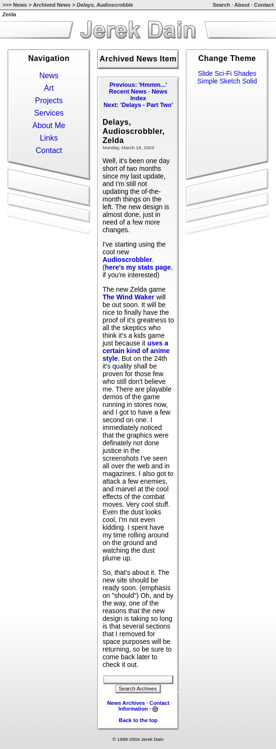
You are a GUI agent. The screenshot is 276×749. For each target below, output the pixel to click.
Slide (205, 73)
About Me (49, 125)
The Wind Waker (128, 297)
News (20, 5)
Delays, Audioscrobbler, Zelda (134, 131)
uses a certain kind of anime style (136, 350)
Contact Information (144, 706)
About (242, 5)
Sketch (229, 81)
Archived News (52, 5)
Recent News (128, 91)
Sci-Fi (223, 73)
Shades (245, 73)
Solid (249, 81)
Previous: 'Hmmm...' (138, 85)
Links (49, 138)
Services (48, 113)
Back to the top (138, 720)
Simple (207, 81)
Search (221, 5)
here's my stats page (138, 267)
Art (49, 88)
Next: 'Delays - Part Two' (138, 105)
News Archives (126, 703)
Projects (49, 100)
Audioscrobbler (127, 259)
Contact (264, 5)
